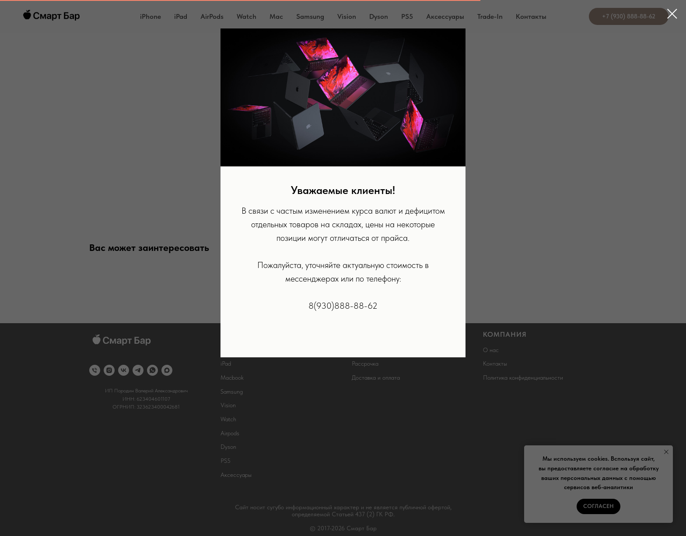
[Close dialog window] (672, 13)
